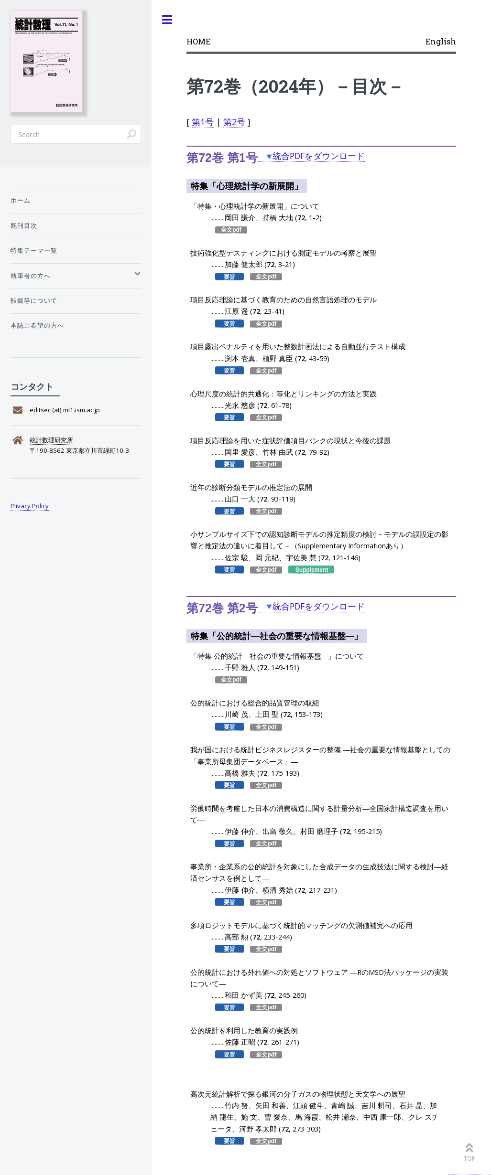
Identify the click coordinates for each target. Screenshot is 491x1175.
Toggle (167, 20)
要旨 (229, 276)
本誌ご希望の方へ (37, 325)
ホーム (21, 200)
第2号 (234, 122)
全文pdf (231, 229)
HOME (198, 41)
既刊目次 (24, 225)
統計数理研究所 (51, 440)
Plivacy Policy (30, 506)
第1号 (203, 122)
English (441, 41)
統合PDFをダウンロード (319, 155)
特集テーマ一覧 (34, 250)
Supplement (311, 569)
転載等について (34, 300)
